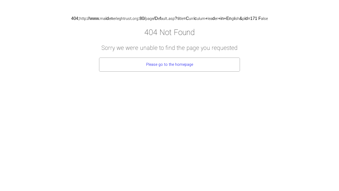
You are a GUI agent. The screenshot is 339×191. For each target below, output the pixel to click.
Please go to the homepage (169, 64)
